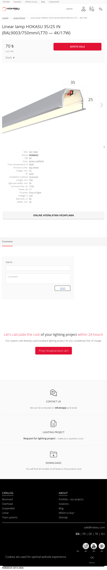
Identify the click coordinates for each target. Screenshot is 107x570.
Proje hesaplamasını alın (53, 351)
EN (78, 534)
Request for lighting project (39, 438)
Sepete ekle (77, 46)
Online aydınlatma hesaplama (53, 215)
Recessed (7, 499)
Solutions (64, 503)
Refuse (92, 562)
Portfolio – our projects (71, 499)
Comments (7, 241)
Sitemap (63, 517)
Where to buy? (66, 512)
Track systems (10, 517)
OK (92, 557)
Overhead (7, 503)
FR (84, 534)
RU (103, 534)
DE (90, 534)
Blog (61, 508)
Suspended (8, 508)
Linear (5, 512)
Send (62, 288)
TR (96, 534)
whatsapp (61, 407)
